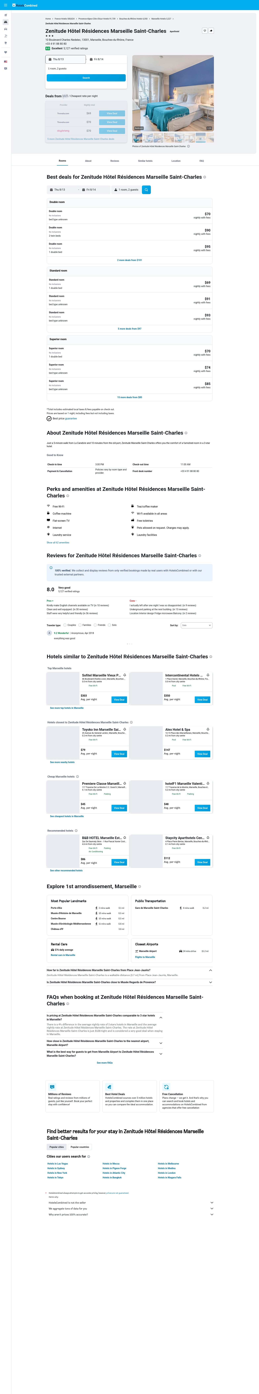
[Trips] (5, 52)
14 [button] (116, 105)
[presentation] (194, 146)
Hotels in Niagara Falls (175, 1274)
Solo (120, 587)
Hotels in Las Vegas (63, 1260)
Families (92, 587)
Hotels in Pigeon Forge (120, 1264)
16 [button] (76, 113)
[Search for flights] (5, 15)
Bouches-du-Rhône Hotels (136, 19)
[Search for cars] (5, 29)
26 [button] (100, 121)
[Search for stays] (5, 22)
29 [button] (124, 121)
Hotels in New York (63, 1269)
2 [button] (76, 97)
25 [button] (92, 121)
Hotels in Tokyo (61, 1274)
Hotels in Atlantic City (119, 1269)
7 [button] (116, 97)
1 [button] (124, 90)
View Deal (125, 661)
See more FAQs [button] (110, 1159)
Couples (77, 587)
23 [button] (76, 121)
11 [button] (92, 105)
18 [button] (92, 113)
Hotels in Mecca (116, 1260)
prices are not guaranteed (123, 1289)
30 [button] (76, 129)
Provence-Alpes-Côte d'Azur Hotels (99, 19)
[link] (72, 703)
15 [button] (124, 105)
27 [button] (108, 121)
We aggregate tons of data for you (137, 1305)
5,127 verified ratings (81, 48)
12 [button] (100, 105)
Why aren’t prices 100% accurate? (137, 1311)
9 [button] (76, 105)
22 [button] (124, 113)
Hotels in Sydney (61, 1264)
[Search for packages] (5, 36)
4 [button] (92, 97)
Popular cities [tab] (62, 1243)
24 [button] (84, 121)
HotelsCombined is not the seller (137, 1299)
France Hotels (66, 19)
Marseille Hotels (164, 19)
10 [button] (84, 105)
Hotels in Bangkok (117, 1274)
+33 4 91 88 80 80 (61, 43)
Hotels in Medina (172, 1264)
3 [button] (84, 97)
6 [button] (108, 97)
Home (53, 19)
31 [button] (84, 129)
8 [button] (124, 97)
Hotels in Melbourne (174, 1260)
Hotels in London (172, 1269)
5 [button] (100, 97)
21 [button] (116, 113)
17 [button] (84, 113)
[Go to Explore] (5, 43)
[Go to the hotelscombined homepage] (25, 5)
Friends (107, 587)
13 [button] (108, 105)
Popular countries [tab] (85, 1243)
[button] (5, 5)
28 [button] (116, 121)
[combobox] (202, 587)
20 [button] (108, 113)
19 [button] (100, 113)
